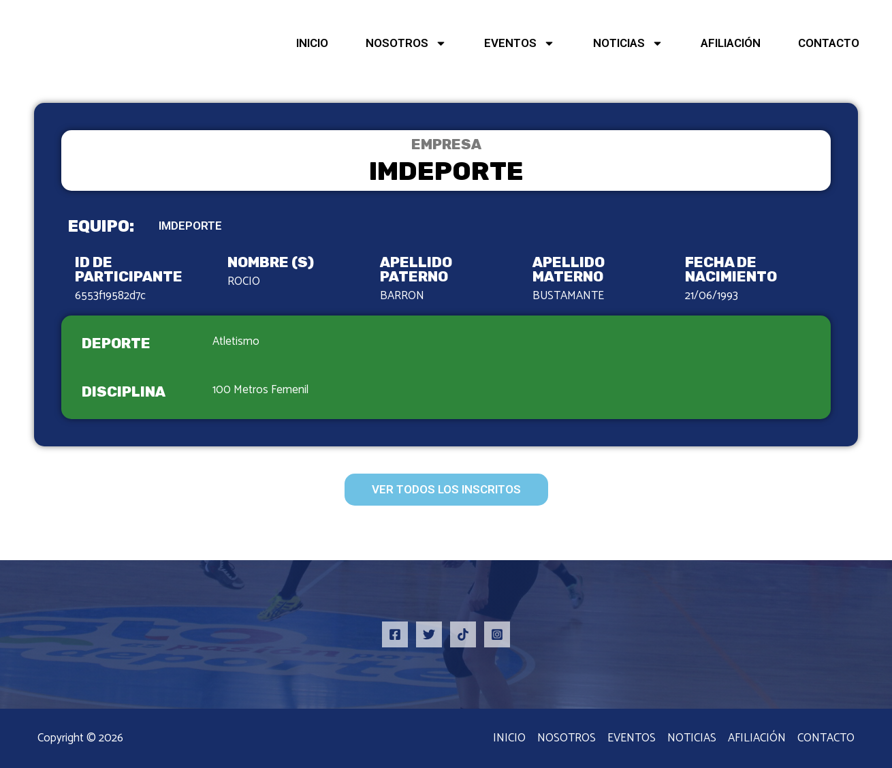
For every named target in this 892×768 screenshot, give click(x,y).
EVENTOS (519, 43)
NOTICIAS (628, 43)
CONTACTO (828, 43)
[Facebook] (395, 634)
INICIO (312, 43)
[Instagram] (497, 634)
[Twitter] (429, 634)
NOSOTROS (406, 43)
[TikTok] (463, 634)
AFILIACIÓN (731, 43)
